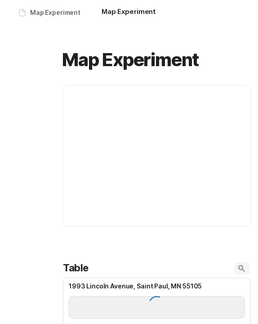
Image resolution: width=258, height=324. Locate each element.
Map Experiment (55, 12)
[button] (241, 268)
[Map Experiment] (129, 12)
